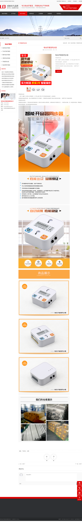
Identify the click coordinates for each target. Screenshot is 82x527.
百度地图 (80, 1)
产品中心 (24, 451)
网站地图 (75, 1)
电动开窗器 (9, 1)
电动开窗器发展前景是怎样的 (8, 76)
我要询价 (59, 71)
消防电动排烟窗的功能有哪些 (8, 84)
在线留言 (50, 13)
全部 (28, 451)
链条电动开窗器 (6, 47)
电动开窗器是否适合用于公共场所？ (9, 80)
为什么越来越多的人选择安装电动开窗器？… (11, 86)
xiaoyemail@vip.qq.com (8, 106)
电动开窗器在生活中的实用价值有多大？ (10, 78)
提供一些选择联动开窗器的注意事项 (9, 72)
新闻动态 (31, 13)
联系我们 (69, 1)
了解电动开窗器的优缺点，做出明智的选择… (11, 82)
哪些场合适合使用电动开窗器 (8, 74)
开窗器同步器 (5, 61)
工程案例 (41, 13)
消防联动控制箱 (6, 58)
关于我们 (13, 13)
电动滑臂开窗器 (6, 65)
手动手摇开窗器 (6, 51)
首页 (69, 43)
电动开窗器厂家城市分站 (61, 1)
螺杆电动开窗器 (6, 54)
